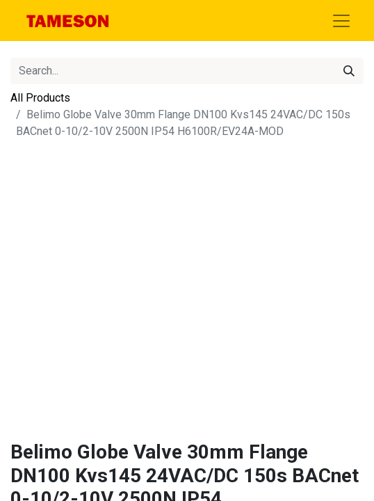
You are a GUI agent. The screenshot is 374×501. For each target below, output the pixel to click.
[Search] (349, 71)
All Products (40, 97)
